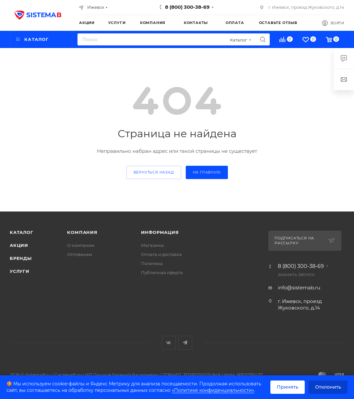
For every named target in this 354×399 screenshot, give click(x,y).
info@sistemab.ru (299, 287)
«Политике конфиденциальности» (213, 390)
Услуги (20, 271)
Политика (152, 263)
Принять (287, 387)
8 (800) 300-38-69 (187, 7)
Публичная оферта (162, 272)
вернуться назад (154, 172)
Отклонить (328, 387)
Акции (19, 245)
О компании (80, 245)
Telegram (185, 343)
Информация (160, 232)
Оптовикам (79, 254)
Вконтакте (169, 343)
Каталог (21, 232)
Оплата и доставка (161, 254)
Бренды (21, 258)
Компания (82, 232)
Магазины (152, 245)
